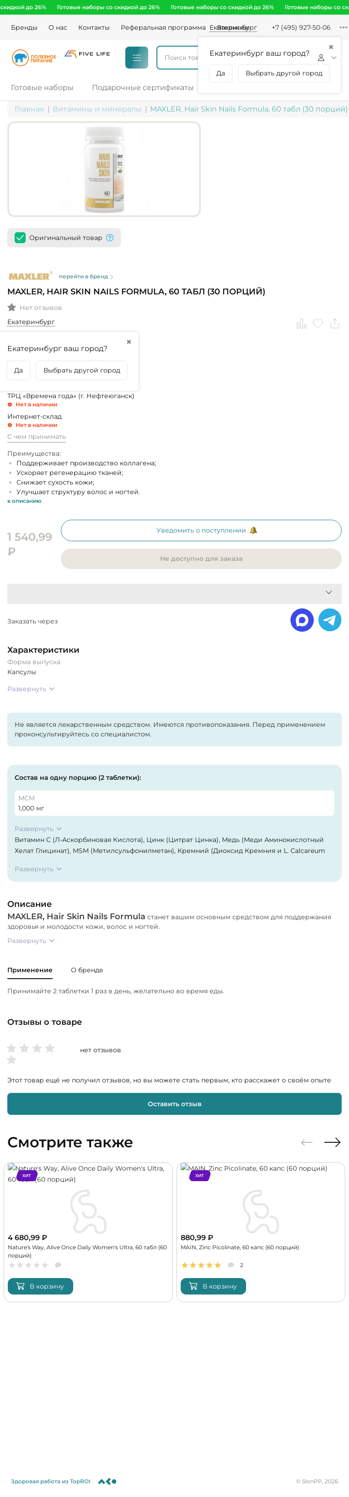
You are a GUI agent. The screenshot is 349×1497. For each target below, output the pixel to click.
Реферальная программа (163, 27)
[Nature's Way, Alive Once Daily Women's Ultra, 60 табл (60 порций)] (88, 1195)
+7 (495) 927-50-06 (301, 27)
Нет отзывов (41, 271)
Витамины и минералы (97, 109)
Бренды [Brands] (24, 27)
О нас (57, 27)
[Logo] (34, 57)
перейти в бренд (163, 237)
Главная (29, 109)
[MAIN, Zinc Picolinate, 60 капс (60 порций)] (261, 1195)
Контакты (94, 27)
